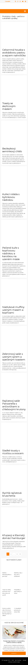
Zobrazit (14, 653)
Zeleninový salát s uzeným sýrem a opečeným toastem (13, 356)
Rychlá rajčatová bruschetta (12, 494)
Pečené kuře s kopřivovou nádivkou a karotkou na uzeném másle (11, 253)
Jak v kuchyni (18, 660)
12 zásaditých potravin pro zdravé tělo (17, 610)
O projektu (7, 1)
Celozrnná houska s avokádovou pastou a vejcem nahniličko (14, 52)
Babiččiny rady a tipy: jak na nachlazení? (18, 574)
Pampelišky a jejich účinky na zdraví (18, 591)
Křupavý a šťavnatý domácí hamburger (13, 536)
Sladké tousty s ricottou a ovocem (13, 452)
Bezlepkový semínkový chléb (12, 150)
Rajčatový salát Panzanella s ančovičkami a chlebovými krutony (14, 405)
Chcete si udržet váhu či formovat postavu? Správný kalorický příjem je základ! (6, 612)
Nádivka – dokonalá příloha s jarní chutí (6, 574)
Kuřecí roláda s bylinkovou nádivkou (10, 197)
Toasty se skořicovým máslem (9, 106)
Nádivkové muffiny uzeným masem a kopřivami (13, 310)
